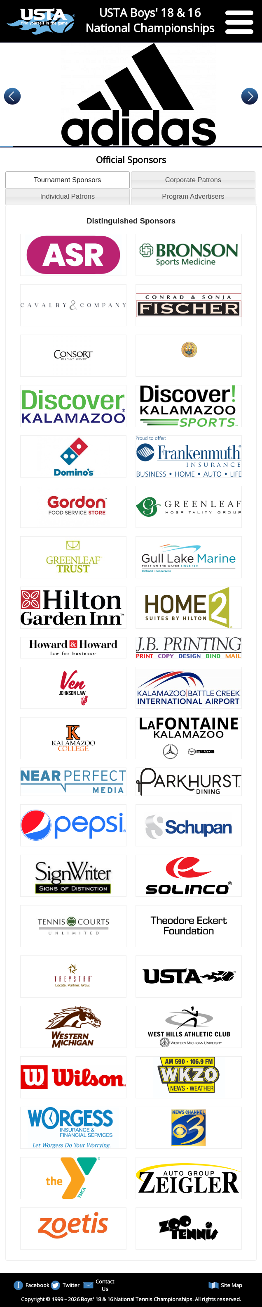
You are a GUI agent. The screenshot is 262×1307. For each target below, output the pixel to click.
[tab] (67, 179)
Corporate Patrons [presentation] (193, 180)
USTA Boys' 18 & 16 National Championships (150, 20)
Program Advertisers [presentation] (193, 196)
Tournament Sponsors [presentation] (67, 180)
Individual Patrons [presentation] (67, 196)
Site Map (225, 1285)
